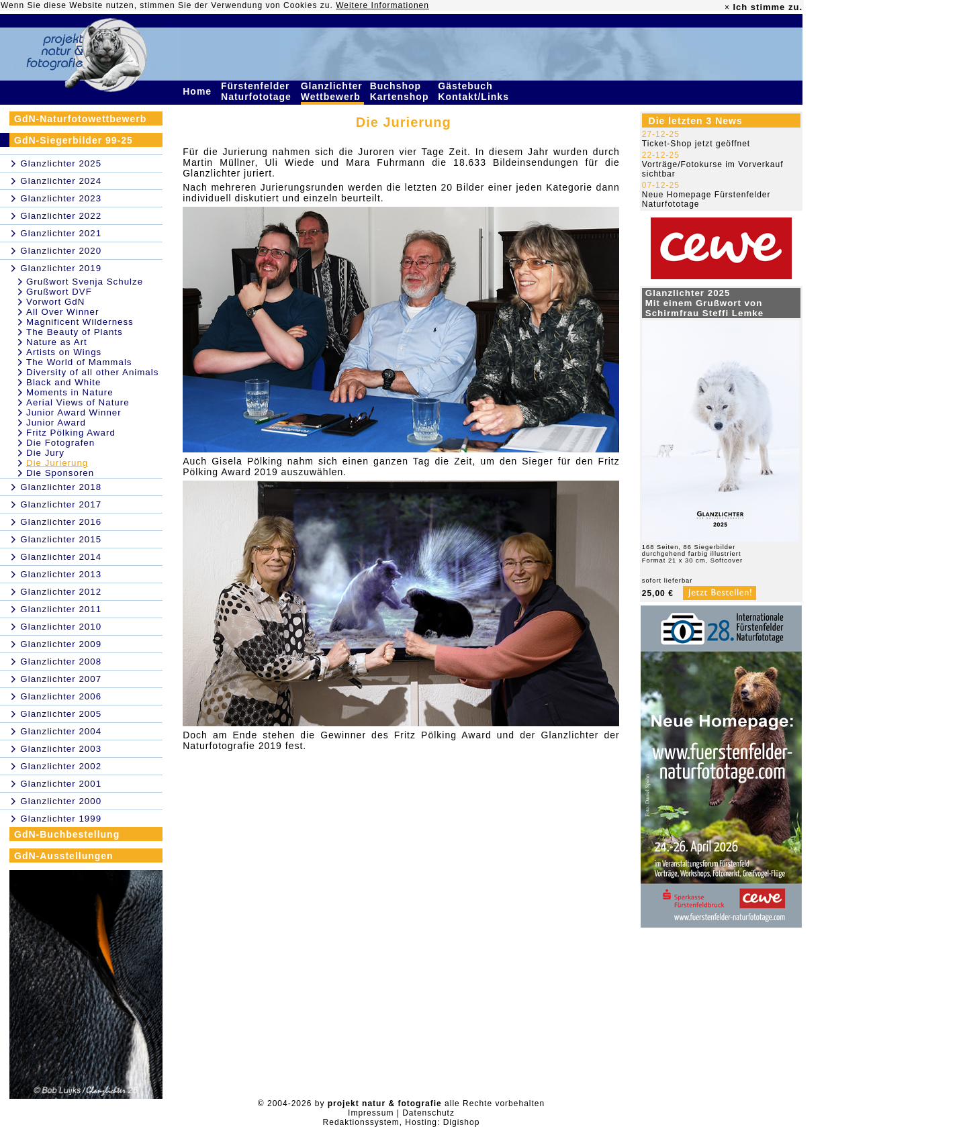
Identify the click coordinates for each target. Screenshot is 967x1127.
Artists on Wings (63, 352)
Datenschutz (428, 1113)
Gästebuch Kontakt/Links (475, 91)
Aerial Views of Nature (78, 402)
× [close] (727, 7)
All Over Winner (62, 312)
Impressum (371, 1113)
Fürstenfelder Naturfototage (258, 91)
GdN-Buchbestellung (67, 834)
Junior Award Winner (74, 412)
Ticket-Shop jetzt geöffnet (696, 143)
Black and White (63, 382)
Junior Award (56, 423)
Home (199, 91)
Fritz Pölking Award (71, 433)
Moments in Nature (69, 392)
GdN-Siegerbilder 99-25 (73, 140)
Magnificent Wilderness (80, 322)
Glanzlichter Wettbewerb (332, 91)
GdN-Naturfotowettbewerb (80, 118)
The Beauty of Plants (74, 332)
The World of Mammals (79, 362)
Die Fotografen (60, 443)
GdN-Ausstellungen (63, 855)
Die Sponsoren (60, 473)
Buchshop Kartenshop (401, 91)
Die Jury (45, 453)
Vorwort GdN (55, 302)
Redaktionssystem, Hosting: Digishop (401, 1122)
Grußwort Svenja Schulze (84, 282)
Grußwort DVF (59, 292)
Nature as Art (56, 342)
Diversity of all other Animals (92, 372)
